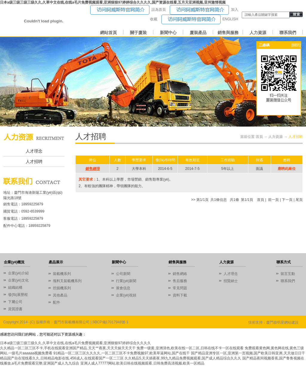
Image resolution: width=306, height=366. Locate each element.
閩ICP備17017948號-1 (110, 322)
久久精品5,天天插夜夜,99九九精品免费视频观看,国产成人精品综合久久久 (183, 358)
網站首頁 (108, 32)
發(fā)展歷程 (18, 295)
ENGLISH (230, 19)
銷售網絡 (180, 274)
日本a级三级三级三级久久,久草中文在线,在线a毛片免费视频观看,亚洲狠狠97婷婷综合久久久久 (75, 343)
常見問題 (180, 288)
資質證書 (15, 309)
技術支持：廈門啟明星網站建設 (273, 322)
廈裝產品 (198, 32)
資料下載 (180, 295)
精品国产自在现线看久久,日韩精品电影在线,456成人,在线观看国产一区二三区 (62, 358)
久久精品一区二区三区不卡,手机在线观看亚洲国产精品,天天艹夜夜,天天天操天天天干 (68, 348)
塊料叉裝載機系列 (67, 281)
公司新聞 (123, 274)
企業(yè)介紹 (18, 273)
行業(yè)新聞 (126, 281)
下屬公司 (15, 302)
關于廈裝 (138, 32)
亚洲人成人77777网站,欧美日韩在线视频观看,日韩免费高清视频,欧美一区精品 (142, 363)
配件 (56, 302)
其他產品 (60, 295)
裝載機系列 (62, 274)
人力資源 (258, 32)
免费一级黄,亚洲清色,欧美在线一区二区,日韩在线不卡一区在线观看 (190, 348)
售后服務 (180, 281)
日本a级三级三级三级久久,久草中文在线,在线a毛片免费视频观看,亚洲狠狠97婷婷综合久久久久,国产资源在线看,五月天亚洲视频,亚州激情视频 (113, 2)
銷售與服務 (228, 32)
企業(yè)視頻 (126, 295)
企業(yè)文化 (18, 280)
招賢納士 (231, 281)
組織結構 (15, 287)
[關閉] (296, 45)
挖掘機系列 (62, 288)
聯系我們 (287, 32)
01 (153, 82)
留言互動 (288, 274)
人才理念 (34, 151)
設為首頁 (159, 9)
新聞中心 (168, 32)
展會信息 (123, 288)
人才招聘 (34, 161)
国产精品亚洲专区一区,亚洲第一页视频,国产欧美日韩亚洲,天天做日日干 (248, 353)
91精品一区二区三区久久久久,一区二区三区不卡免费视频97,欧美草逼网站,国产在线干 (121, 353)
